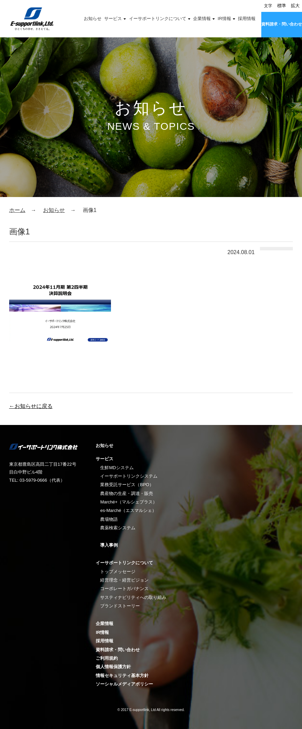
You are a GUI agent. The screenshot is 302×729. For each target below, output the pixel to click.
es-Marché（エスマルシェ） (128, 510)
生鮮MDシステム (116, 467)
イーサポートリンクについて (157, 18)
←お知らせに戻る (31, 406)
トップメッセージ (117, 571)
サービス (113, 18)
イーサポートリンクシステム (128, 476)
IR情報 (224, 18)
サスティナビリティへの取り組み (133, 597)
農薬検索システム (117, 527)
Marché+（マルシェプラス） (128, 501)
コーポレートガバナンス (124, 588)
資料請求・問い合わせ (281, 24)
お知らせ (92, 18)
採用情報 (247, 18)
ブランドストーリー (120, 605)
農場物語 (109, 519)
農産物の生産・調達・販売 (126, 493)
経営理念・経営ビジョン (124, 580)
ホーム (17, 210)
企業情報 (202, 18)
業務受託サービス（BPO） (126, 484)
